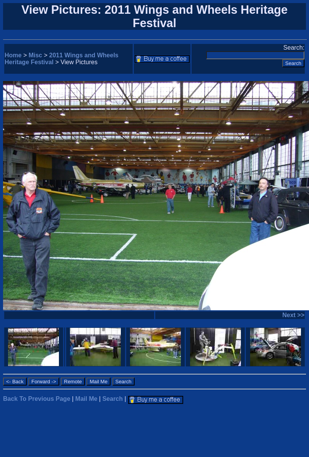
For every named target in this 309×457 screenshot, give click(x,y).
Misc (35, 55)
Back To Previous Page (36, 398)
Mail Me (86, 398)
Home (13, 55)
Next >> (293, 315)
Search (112, 398)
